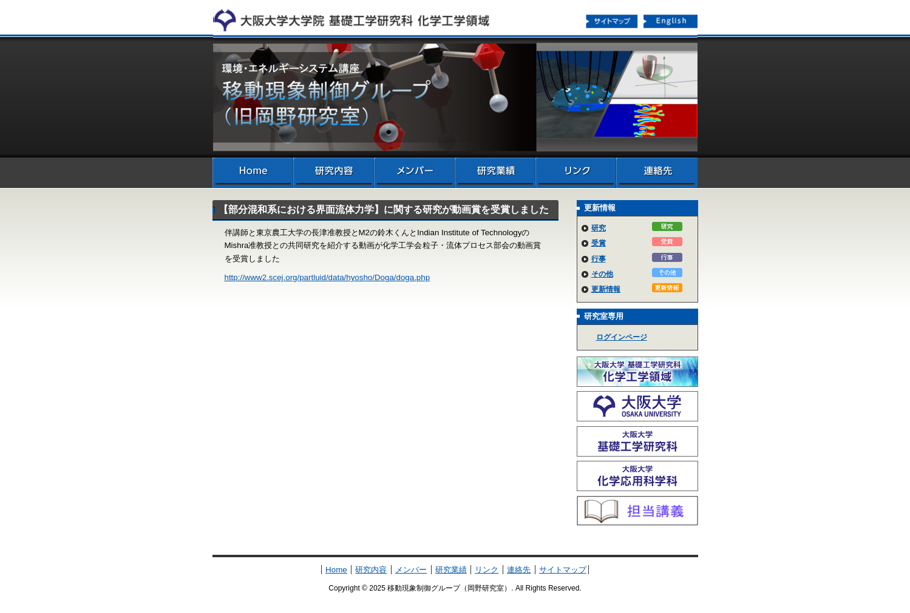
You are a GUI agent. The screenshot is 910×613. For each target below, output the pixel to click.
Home (252, 173)
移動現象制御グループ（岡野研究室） (455, 97)
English (671, 21)
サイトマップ (612, 21)
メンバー (414, 173)
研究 (598, 228)
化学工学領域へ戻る (358, 17)
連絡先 (657, 173)
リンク (575, 173)
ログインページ (621, 337)
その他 (602, 274)
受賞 (598, 243)
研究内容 (333, 173)
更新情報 (605, 289)
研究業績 (495, 173)
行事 (598, 259)
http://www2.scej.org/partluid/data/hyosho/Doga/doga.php (327, 277)
